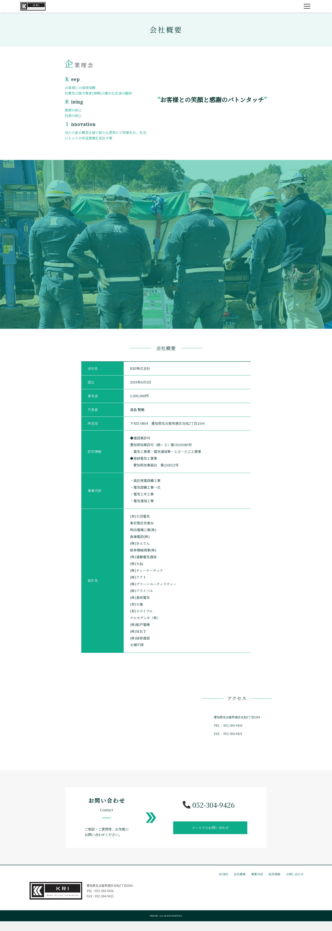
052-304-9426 (209, 806)
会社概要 (240, 875)
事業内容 (257, 875)
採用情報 (274, 875)
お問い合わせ (295, 875)
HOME (223, 875)
